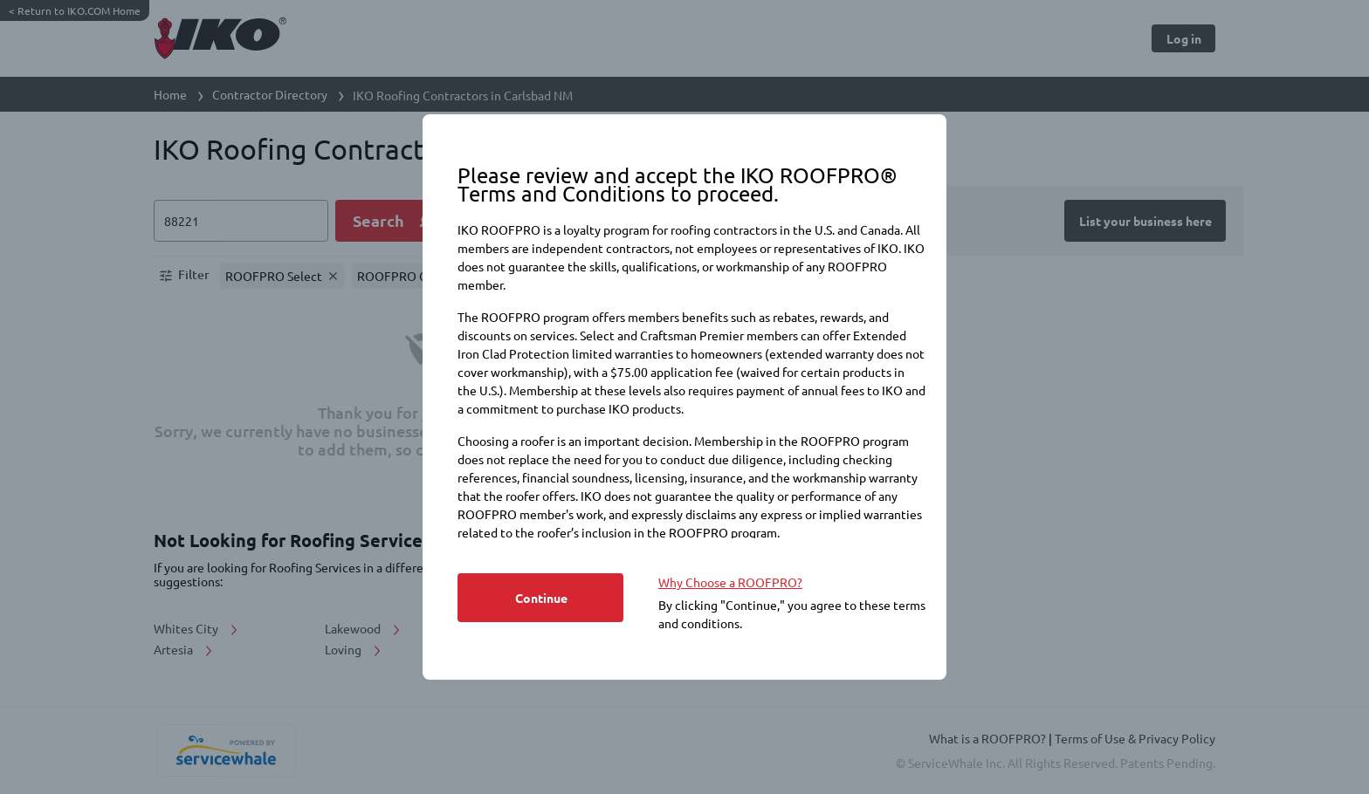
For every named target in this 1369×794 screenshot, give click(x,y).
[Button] (540, 597)
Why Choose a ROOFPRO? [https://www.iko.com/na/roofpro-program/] (730, 582)
